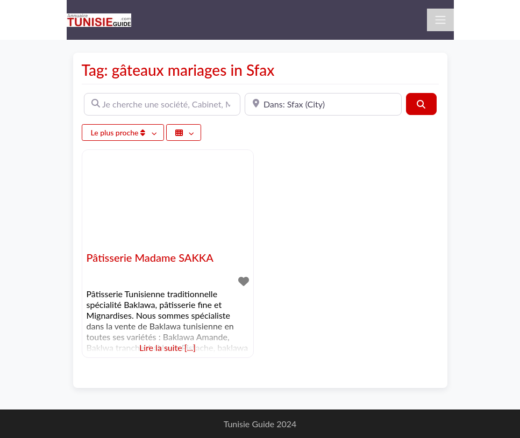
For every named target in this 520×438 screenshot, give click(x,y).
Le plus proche (119, 132)
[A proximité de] (323, 104)
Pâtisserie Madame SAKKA (150, 257)
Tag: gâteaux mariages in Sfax (178, 70)
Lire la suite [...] (167, 347)
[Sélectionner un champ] (184, 132)
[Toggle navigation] (440, 20)
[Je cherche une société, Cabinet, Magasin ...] (162, 104)
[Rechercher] (421, 103)
